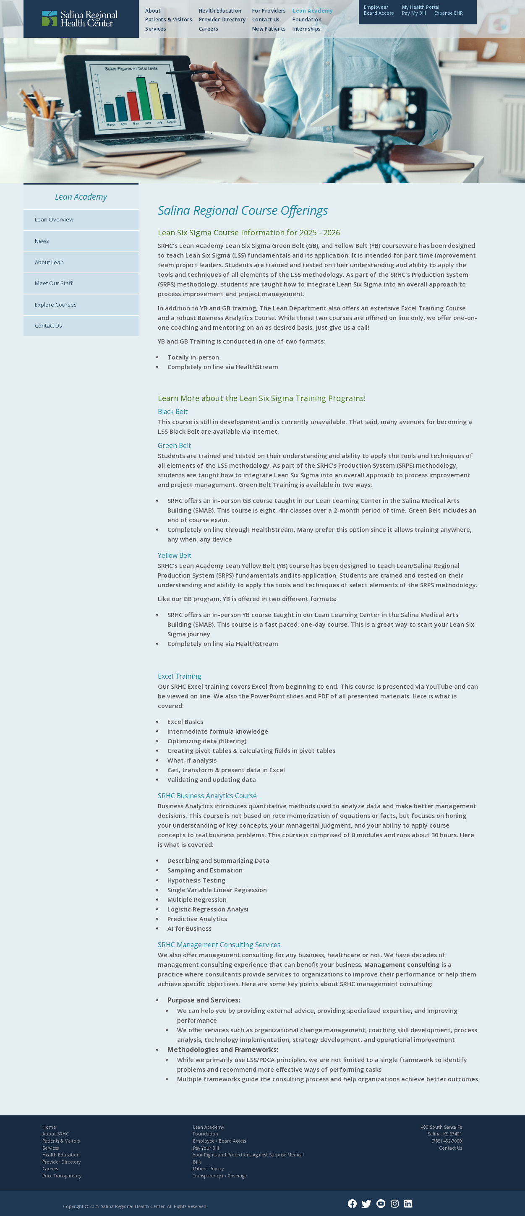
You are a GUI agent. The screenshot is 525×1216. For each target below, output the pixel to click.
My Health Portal (420, 7)
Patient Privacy (208, 1169)
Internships (307, 28)
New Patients (269, 28)
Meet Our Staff (54, 283)
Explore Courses (56, 304)
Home (49, 1127)
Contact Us (266, 19)
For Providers (269, 10)
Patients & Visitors (168, 19)
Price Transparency (61, 1176)
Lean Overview (54, 219)
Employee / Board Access (219, 1141)
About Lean (49, 262)
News (42, 241)
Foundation (307, 19)
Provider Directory (222, 19)
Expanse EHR (448, 13)
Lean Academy (313, 10)
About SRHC (55, 1134)
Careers (209, 28)
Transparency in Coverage (220, 1176)
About (153, 10)
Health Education (220, 10)
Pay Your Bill (206, 1148)
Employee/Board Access (379, 10)
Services (155, 28)
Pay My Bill (414, 13)
